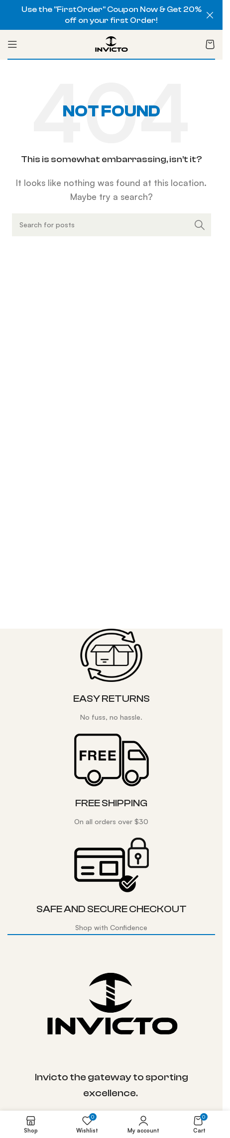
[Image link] (111, 1004)
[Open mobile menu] (12, 44)
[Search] (111, 224)
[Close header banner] (210, 15)
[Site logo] (111, 43)
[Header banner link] (111, 15)
